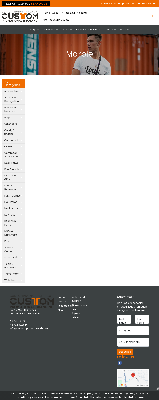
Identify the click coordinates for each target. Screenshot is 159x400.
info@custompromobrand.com (137, 3)
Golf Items (10, 202)
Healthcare (11, 208)
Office (67, 29)
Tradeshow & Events (89, 29)
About (56, 13)
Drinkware (50, 29)
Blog (60, 310)
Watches (9, 280)
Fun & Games (12, 195)
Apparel (82, 13)
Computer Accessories (11, 154)
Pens (111, 29)
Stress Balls (11, 257)
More (124, 29)
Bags (34, 29)
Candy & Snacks (9, 132)
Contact (63, 301)
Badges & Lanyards (10, 109)
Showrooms (78, 305)
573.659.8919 (108, 3)
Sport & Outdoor (9, 249)
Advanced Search (78, 299)
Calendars (10, 124)
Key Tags (9, 214)
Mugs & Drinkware (10, 233)
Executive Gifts (10, 177)
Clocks (8, 146)
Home (46, 13)
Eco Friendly (11, 169)
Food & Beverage (10, 187)
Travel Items (12, 274)
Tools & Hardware (10, 265)
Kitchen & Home (10, 222)
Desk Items (11, 163)
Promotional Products (56, 19)
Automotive (11, 91)
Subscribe (125, 352)
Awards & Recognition (11, 99)
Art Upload (68, 13)
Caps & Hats (11, 140)
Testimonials (63, 306)
